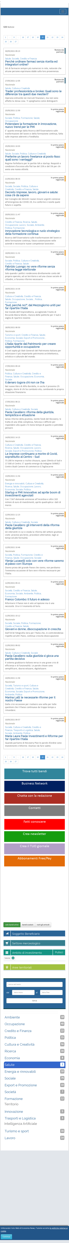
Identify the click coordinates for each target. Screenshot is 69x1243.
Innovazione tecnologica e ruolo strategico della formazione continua (32, 232)
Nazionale (10, 55)
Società (15, 58)
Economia (10, 338)
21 (47, 37)
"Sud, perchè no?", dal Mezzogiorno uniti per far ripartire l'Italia (33, 307)
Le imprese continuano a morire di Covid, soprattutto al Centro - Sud (31, 455)
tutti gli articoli (43, 925)
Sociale (8, 118)
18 (33, 37)
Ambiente (39, 225)
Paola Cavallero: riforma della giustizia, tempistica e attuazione (29, 414)
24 (62, 37)
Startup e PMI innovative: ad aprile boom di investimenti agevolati (32, 494)
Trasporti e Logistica (23, 730)
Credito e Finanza (28, 58)
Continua (6, 1237)
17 (28, 37)
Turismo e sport (12, 335)
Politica (16, 118)
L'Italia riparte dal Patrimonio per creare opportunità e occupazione (30, 345)
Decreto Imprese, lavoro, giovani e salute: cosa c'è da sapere (31, 194)
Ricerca (26, 222)
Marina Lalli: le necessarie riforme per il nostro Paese (30, 699)
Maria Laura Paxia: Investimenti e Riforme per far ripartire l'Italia (34, 738)
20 (43, 37)
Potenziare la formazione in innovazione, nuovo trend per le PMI (31, 125)
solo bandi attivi (11, 925)
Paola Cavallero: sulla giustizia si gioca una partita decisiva (32, 657)
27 (16, 42)
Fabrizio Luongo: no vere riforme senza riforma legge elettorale (30, 268)
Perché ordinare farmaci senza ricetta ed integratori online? (31, 63)
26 (11, 42)
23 (57, 37)
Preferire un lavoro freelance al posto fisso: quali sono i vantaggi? (32, 158)
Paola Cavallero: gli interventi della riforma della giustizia (32, 527)
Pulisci (59, 952)
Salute (8, 58)
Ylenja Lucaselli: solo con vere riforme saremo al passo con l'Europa (34, 562)
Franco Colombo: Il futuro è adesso (27, 599)
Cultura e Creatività (21, 88)
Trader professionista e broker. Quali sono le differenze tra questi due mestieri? (33, 93)
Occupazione (11, 121)
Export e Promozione (34, 338)
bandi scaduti (27, 925)
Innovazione (34, 1111)
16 (23, 37)
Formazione (27, 118)
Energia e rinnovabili (14, 483)
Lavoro (22, 225)
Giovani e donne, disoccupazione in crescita (33, 629)
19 (38, 37)
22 (52, 37)
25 (6, 42)
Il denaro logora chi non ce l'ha (24, 382)
